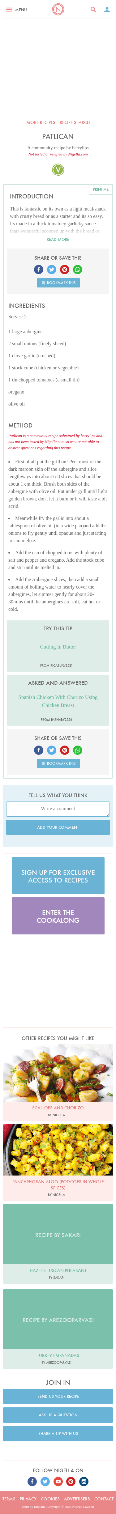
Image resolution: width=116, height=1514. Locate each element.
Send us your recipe (58, 1396)
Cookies (50, 1499)
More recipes (40, 122)
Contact (104, 1499)
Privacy (28, 1499)
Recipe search (75, 122)
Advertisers (77, 1499)
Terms (8, 1499)
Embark (39, 1506)
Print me (101, 189)
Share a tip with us (58, 1433)
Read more (58, 239)
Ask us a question (58, 1415)
